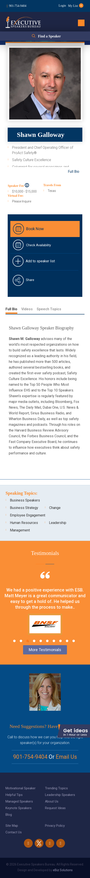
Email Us (66, 757)
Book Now (35, 228)
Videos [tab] (27, 309)
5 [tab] (41, 641)
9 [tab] (67, 641)
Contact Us (13, 832)
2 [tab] (21, 641)
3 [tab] (27, 641)
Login (62, 5)
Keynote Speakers (18, 808)
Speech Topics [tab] (49, 309)
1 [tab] (14, 641)
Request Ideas (55, 808)
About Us (51, 801)
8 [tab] (60, 641)
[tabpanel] (45, 608)
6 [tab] (47, 641)
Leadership (57, 523)
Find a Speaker (49, 36)
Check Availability (38, 245)
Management (20, 530)
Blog (8, 815)
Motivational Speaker (20, 788)
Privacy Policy (55, 826)
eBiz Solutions (63, 870)
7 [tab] (54, 641)
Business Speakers (25, 500)
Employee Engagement (27, 515)
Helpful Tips (14, 795)
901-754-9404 (17, 5)
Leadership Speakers (60, 795)
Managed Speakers (19, 801)
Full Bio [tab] (11, 309)
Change (55, 508)
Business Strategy (24, 508)
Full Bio (73, 171)
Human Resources (24, 523)
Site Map (11, 826)
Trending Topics (56, 788)
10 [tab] (73, 641)
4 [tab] (34, 641)
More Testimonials (45, 649)
